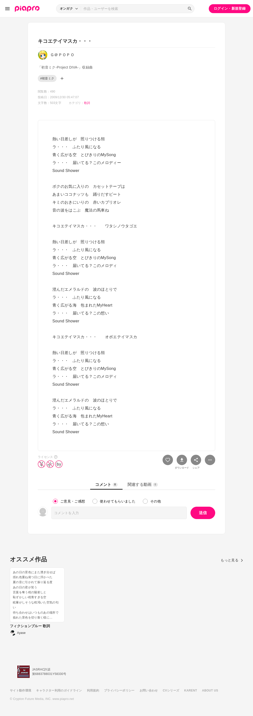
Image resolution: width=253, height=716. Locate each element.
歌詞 (87, 103)
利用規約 (93, 690)
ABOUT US (210, 690)
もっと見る (232, 560)
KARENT (190, 690)
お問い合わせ (149, 690)
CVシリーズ (171, 690)
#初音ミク (47, 78)
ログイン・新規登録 (230, 8)
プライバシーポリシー (119, 690)
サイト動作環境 (20, 690)
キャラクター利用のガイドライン (59, 690)
